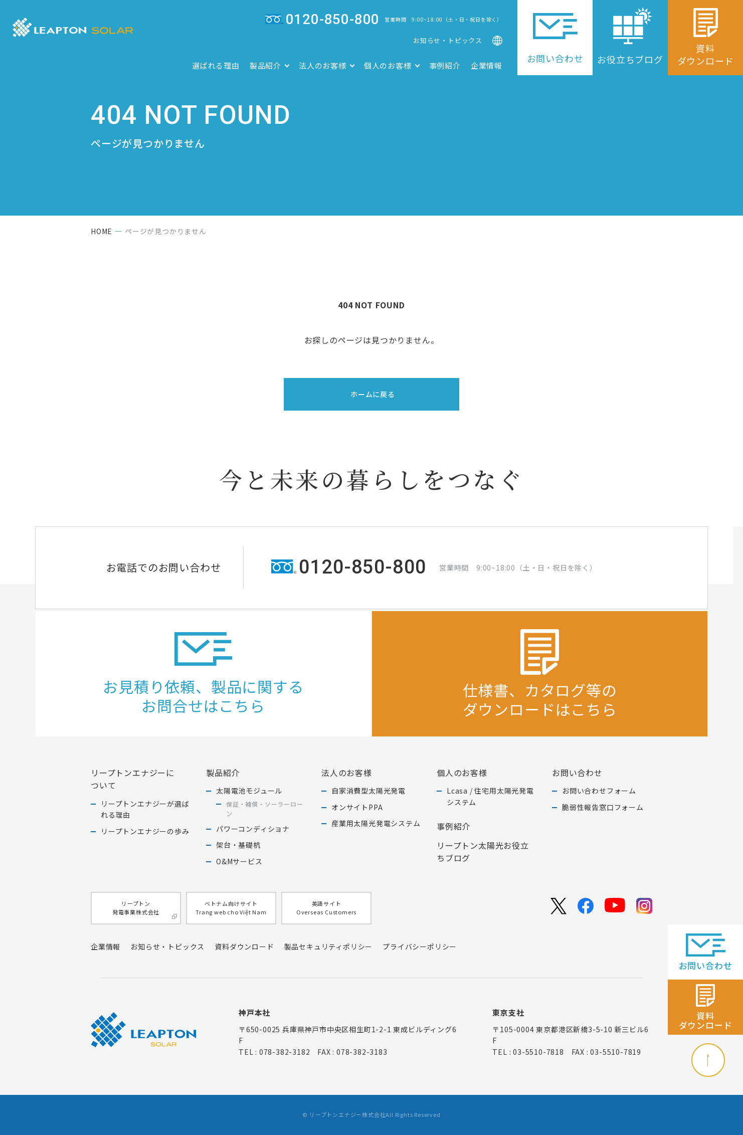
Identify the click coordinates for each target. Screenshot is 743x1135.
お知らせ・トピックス (447, 40)
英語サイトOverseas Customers (326, 907)
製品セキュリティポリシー (328, 946)
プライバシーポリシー (420, 946)
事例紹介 (445, 65)
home (101, 231)
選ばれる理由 (216, 65)
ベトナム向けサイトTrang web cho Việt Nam (231, 907)
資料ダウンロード (244, 946)
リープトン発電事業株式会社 (144, 909)
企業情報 (486, 65)
